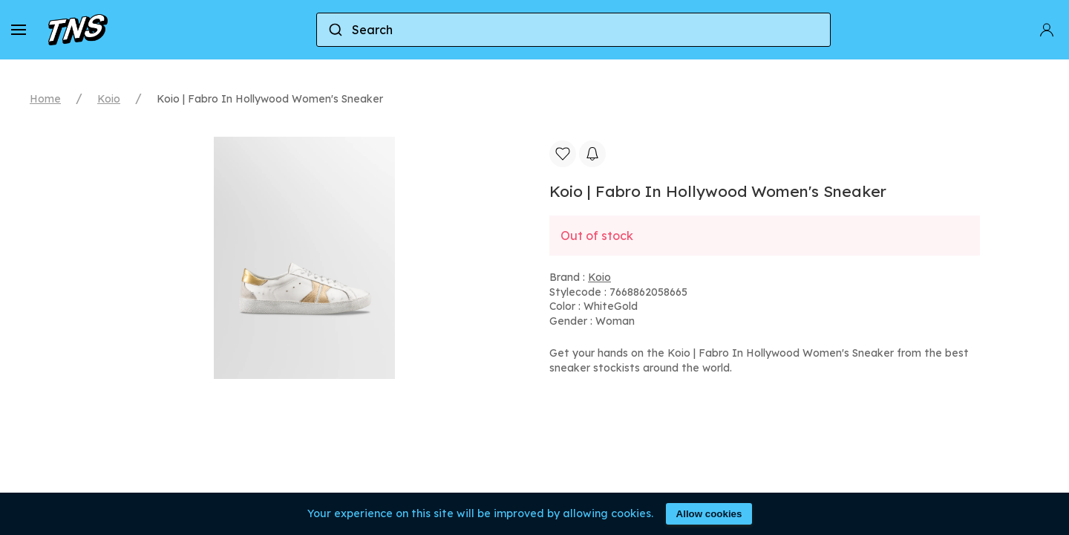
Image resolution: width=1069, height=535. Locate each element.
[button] (18, 29)
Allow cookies (709, 513)
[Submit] (334, 29)
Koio (108, 99)
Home (45, 99)
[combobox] (573, 30)
